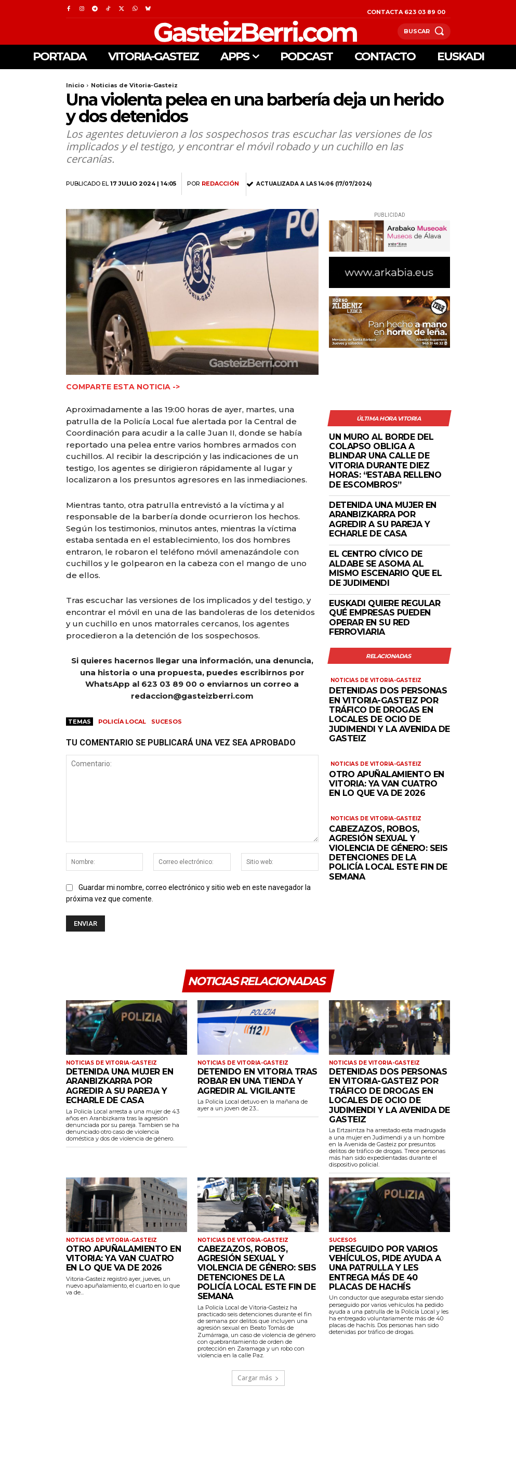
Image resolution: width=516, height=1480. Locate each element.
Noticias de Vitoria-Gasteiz (134, 85)
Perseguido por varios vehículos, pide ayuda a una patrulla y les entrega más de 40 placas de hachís (385, 1268)
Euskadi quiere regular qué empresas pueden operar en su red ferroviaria (384, 617)
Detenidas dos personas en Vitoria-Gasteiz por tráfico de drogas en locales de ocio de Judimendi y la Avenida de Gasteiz (389, 714)
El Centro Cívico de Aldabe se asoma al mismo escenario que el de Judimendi (385, 568)
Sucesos (166, 721)
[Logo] (232, 31)
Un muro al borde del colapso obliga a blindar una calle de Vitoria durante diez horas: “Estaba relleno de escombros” (385, 461)
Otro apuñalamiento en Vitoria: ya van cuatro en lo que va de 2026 (386, 783)
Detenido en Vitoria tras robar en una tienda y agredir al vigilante (257, 1081)
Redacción (220, 183)
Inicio (75, 85)
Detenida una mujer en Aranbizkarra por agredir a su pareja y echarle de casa (382, 519)
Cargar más (258, 1377)
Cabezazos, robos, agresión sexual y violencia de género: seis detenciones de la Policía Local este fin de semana (388, 853)
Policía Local (122, 721)
